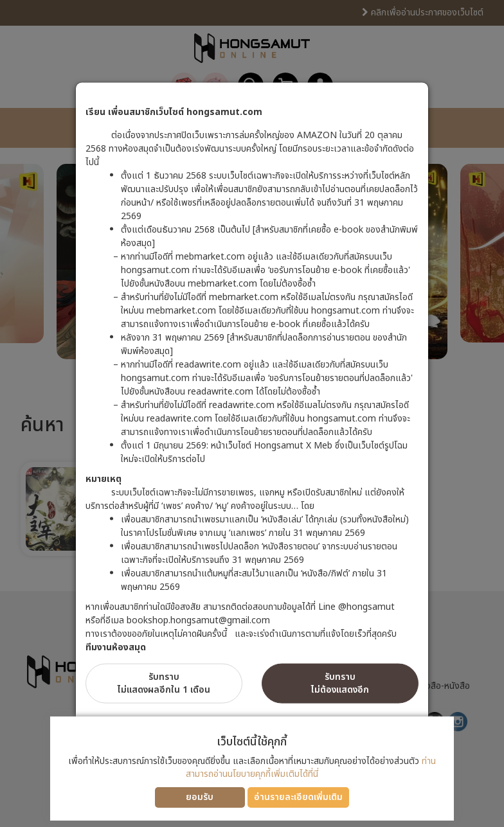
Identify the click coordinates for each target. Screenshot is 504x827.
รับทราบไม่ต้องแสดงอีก (340, 683)
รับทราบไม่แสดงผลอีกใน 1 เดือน (164, 683)
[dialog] (252, 413)
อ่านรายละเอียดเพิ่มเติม (298, 797)
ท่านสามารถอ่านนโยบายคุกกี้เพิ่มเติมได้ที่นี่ (311, 767)
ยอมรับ (199, 797)
